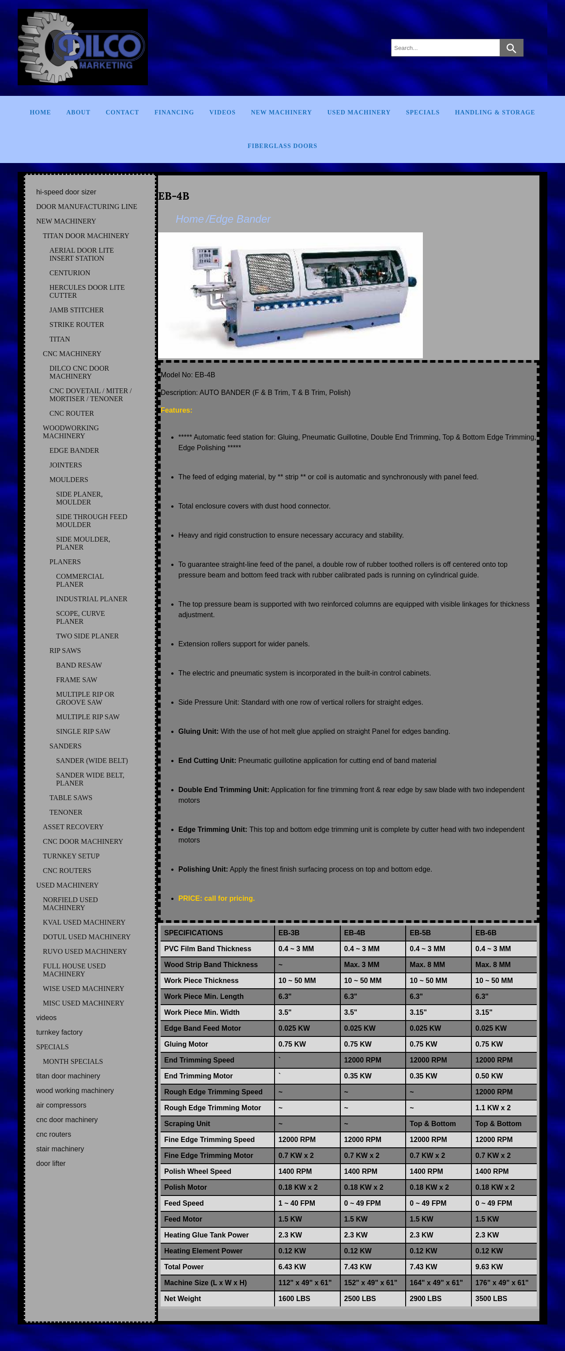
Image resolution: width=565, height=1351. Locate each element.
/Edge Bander (238, 219)
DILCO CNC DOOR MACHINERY (79, 372)
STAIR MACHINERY (60, 1149)
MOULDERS (68, 479)
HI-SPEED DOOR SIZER (66, 192)
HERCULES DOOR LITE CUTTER (87, 291)
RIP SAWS (65, 650)
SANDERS (65, 746)
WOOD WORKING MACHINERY (75, 1090)
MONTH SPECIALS (73, 1061)
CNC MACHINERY (72, 353)
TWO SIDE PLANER (87, 636)
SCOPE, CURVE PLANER (80, 617)
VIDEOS (46, 1017)
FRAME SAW (76, 679)
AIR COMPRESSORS (61, 1105)
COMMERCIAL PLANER (80, 580)
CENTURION (69, 273)
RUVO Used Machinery (85, 951)
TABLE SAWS (70, 797)
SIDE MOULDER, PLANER (83, 543)
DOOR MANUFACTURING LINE (86, 206)
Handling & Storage (495, 112)
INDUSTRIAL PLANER (92, 599)
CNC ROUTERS (67, 870)
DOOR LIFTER (51, 1163)
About (78, 112)
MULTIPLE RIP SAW (88, 717)
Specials (423, 112)
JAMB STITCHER (76, 310)
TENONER (66, 812)
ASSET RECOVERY (73, 827)
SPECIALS (52, 1047)
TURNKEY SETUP (71, 856)
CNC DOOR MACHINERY (83, 841)
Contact (122, 112)
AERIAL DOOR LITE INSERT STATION (81, 254)
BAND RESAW (79, 665)
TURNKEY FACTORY (59, 1032)
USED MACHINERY (67, 885)
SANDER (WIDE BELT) (92, 760)
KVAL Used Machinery (84, 922)
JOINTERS (65, 465)
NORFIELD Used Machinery (70, 903)
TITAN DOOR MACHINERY (86, 235)
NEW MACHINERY (66, 221)
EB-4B (173, 196)
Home (40, 112)
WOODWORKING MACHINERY (71, 432)
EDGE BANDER (74, 450)
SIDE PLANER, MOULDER (79, 498)
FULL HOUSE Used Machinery (74, 970)
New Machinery (281, 112)
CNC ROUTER (71, 413)
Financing (174, 112)
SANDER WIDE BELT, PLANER (90, 779)
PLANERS (65, 561)
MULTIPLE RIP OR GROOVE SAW (85, 698)
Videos (222, 112)
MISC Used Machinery (83, 1003)
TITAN (59, 339)
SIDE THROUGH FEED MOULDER (91, 520)
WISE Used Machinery (83, 988)
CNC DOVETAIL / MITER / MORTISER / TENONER (90, 394)
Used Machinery (359, 112)
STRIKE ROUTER (76, 324)
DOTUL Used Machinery (87, 937)
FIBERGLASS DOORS (282, 146)
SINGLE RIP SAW (83, 731)
